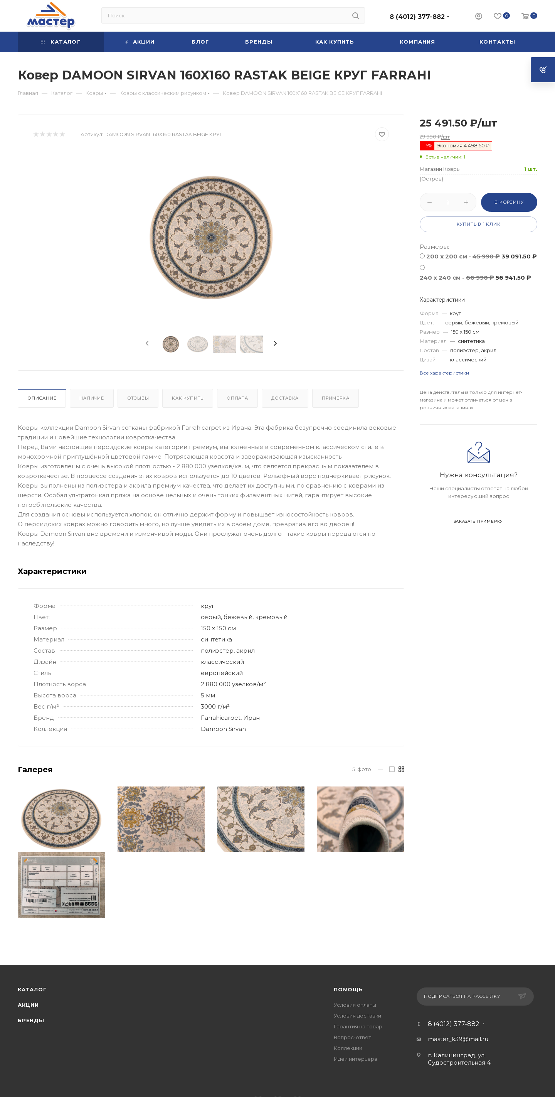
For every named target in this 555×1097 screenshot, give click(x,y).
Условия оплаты (355, 1005)
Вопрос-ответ (352, 1037)
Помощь (348, 989)
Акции (28, 1005)
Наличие (91, 398)
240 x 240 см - (475, 277)
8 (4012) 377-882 (417, 16)
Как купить (188, 398)
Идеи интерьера (355, 1059)
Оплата (237, 398)
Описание (41, 398)
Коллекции (348, 1048)
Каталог (32, 989)
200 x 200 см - (481, 256)
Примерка (335, 398)
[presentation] (146, 343)
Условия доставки (357, 1016)
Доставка (285, 398)
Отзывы (138, 398)
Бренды (31, 1020)
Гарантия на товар (358, 1026)
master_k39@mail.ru (458, 1039)
